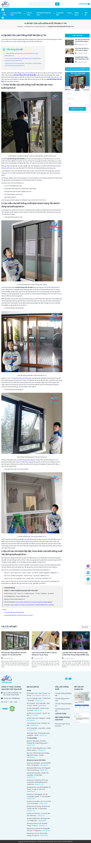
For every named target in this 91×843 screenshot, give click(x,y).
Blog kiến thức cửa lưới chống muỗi (35, 26)
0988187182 (38, 710)
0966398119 (41, 750)
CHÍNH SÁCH (76, 14)
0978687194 (39, 700)
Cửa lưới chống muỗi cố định (62, 710)
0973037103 (32, 730)
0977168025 (34, 715)
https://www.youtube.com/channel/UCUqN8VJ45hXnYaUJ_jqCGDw (32, 605)
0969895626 (42, 820)
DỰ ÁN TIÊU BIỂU (59, 14)
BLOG (69, 13)
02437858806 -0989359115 (41, 695)
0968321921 (43, 735)
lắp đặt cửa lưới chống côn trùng (22, 615)
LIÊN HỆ (86, 14)
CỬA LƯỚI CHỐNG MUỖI (15, 14)
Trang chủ (20, 26)
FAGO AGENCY (68, 841)
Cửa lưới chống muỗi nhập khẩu (14, 612)
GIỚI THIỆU (4, 14)
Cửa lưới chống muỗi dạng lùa (63, 705)
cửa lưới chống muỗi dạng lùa (26, 460)
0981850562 (31, 720)
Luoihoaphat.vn (14, 79)
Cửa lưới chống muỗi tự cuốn (62, 699)
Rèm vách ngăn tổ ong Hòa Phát (62, 725)
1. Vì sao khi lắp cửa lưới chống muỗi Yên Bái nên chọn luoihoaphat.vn (21, 54)
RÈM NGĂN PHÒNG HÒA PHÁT (44, 14)
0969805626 (83, 4)
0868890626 (34, 725)
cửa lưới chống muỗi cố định (33, 539)
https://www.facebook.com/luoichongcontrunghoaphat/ (33, 602)
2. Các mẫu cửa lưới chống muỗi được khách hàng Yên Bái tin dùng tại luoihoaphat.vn (22, 59)
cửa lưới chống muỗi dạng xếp (21, 378)
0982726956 (44, 835)
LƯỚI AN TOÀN (28, 14)
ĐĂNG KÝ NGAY (77, 109)
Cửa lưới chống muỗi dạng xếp (63, 694)
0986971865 (31, 745)
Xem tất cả (85, 627)
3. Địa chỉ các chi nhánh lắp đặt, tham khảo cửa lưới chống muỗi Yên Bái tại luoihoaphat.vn (22, 64)
